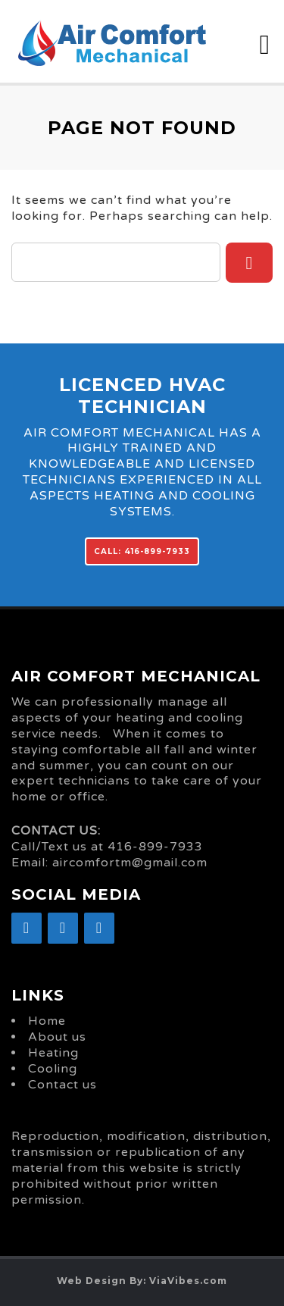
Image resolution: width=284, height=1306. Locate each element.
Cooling (52, 1068)
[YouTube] (99, 928)
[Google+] (63, 928)
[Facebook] (26, 928)
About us (57, 1036)
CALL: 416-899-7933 (142, 551)
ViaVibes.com (188, 1280)
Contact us (62, 1084)
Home (47, 1021)
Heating (53, 1052)
